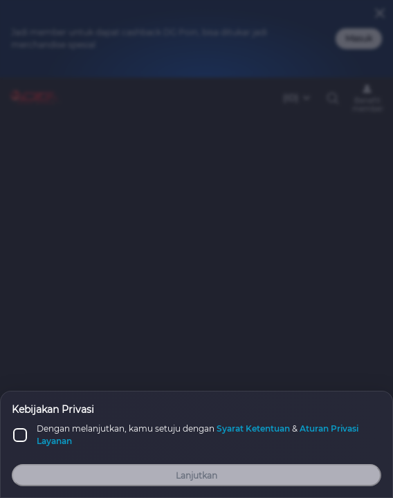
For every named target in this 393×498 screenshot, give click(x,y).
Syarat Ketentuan (253, 428)
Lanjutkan (196, 475)
